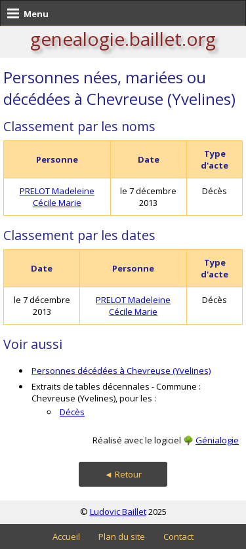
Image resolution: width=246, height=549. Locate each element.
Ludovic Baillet (118, 512)
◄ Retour (123, 474)
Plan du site (121, 536)
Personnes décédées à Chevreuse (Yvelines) (121, 370)
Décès (72, 412)
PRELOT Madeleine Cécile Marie (57, 197)
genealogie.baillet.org (123, 38)
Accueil (66, 536)
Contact (178, 536)
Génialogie (217, 440)
